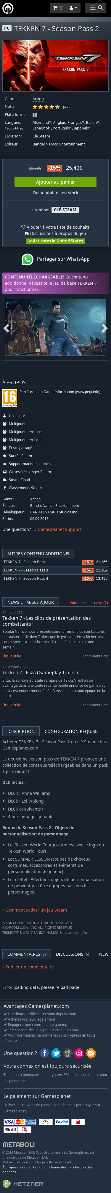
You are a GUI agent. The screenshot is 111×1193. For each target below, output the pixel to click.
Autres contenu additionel (38, 553)
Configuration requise (71, 731)
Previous (6, 327)
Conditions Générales (49, 1167)
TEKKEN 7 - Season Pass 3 (26, 570)
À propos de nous (16, 1167)
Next (104, 327)
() (58, 8)
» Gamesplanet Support (57, 529)
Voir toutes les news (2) (89, 602)
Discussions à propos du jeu (55, 233)
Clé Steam (41, 136)
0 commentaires (95, 656)
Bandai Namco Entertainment (59, 144)
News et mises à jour (30, 602)
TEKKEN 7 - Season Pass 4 (26, 578)
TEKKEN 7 (87, 283)
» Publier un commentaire (28, 967)
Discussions (72, 954)
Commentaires (26, 954)
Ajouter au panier (55, 182)
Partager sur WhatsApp (56, 259)
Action (38, 98)
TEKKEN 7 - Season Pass (24, 561)
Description (21, 731)
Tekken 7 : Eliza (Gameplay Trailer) (40, 672)
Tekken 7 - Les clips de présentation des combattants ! (46, 621)
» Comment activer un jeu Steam (34, 910)
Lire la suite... (13, 656)
